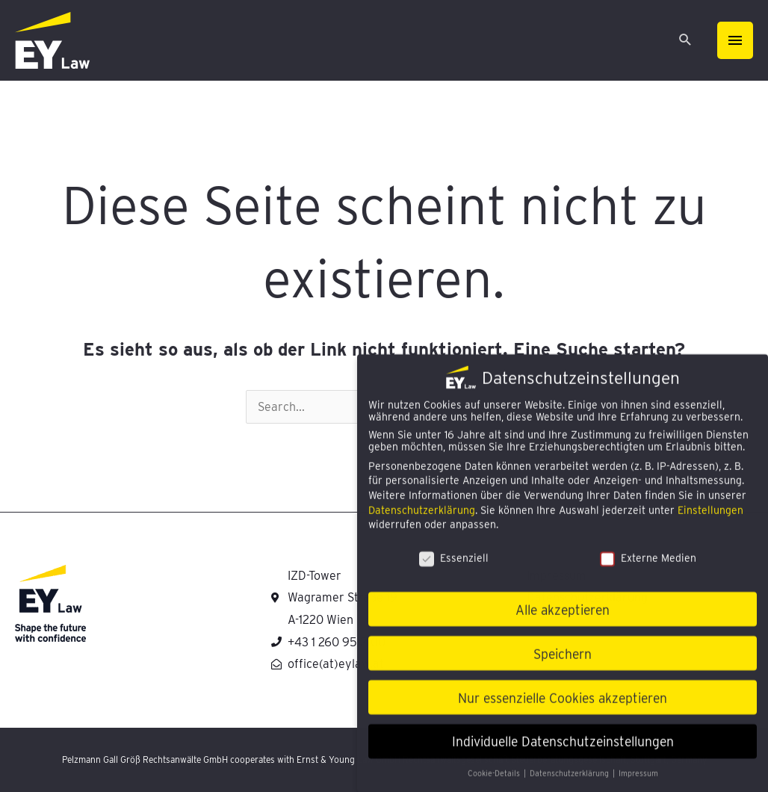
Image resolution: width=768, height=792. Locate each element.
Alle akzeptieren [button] (562, 617)
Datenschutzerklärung (421, 518)
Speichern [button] (562, 661)
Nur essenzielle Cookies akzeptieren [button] (562, 706)
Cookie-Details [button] (495, 782)
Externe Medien (648, 566)
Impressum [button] (638, 782)
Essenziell (454, 566)
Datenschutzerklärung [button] (570, 782)
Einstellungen (710, 518)
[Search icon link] (685, 40)
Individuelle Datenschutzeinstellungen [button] (563, 750)
